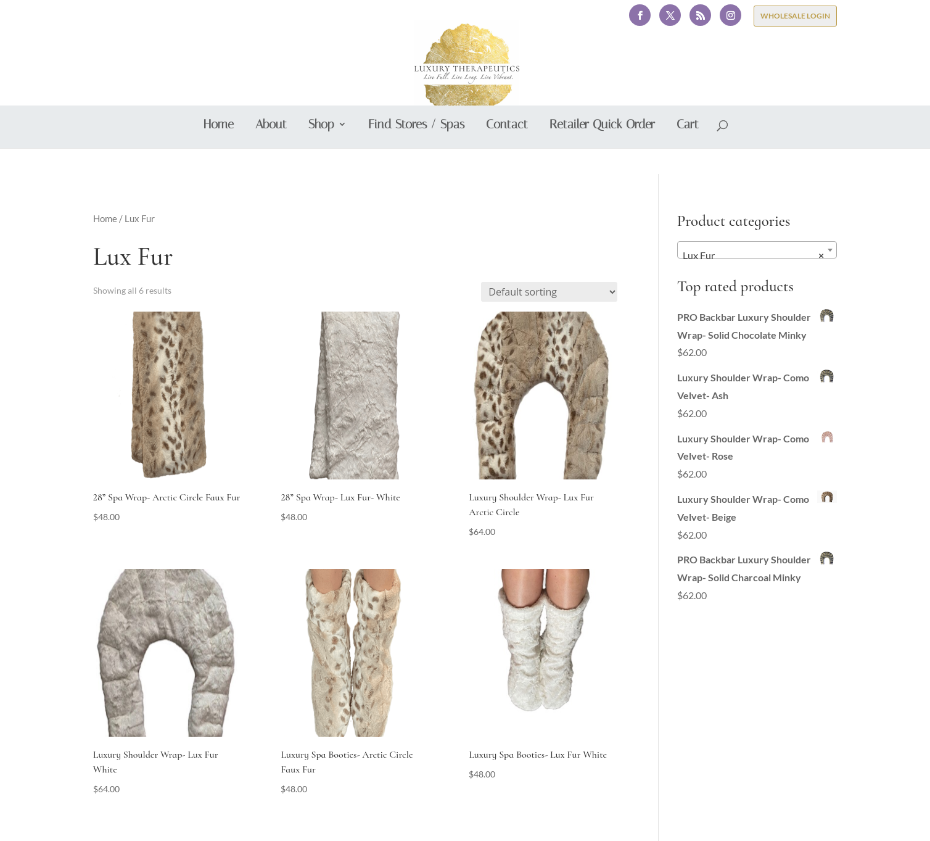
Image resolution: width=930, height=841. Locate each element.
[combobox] (757, 250)
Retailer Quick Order (602, 151)
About (271, 151)
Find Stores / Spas (416, 151)
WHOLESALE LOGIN (795, 15)
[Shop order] (549, 292)
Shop (321, 151)
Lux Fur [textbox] (754, 255)
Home (219, 151)
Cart (688, 151)
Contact (507, 151)
